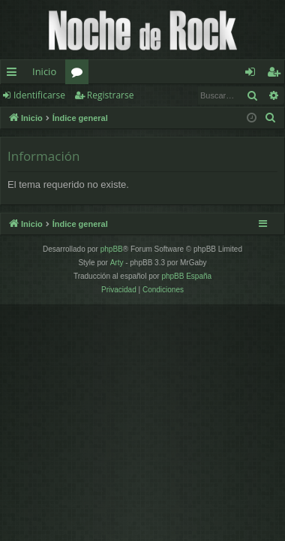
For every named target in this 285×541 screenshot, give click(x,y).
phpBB (111, 249)
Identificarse (39, 95)
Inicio (44, 71)
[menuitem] (271, 118)
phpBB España (186, 276)
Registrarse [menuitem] (276, 74)
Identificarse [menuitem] (254, 74)
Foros (79, 74)
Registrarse (110, 95)
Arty (117, 262)
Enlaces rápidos (14, 74)
